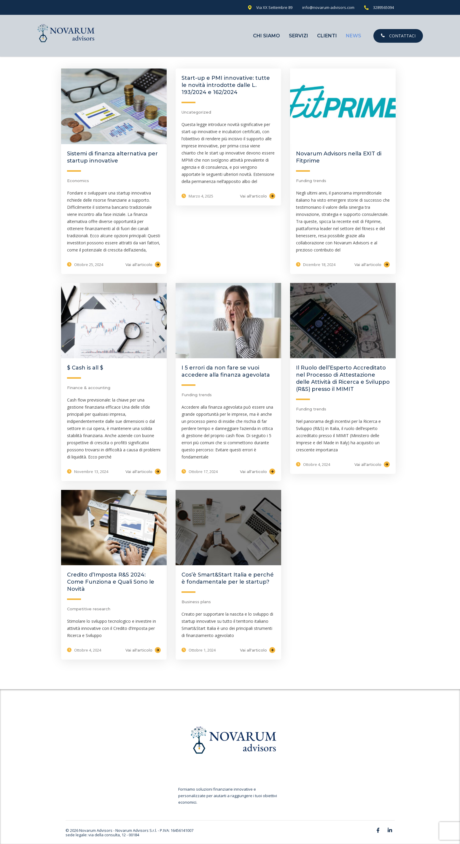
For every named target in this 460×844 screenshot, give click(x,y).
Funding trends (311, 180)
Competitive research (88, 608)
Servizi (298, 36)
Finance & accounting (88, 387)
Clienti (327, 36)
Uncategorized (196, 112)
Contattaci (398, 36)
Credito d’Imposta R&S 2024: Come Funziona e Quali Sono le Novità (110, 581)
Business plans (196, 601)
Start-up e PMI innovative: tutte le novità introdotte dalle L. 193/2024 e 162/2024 (226, 85)
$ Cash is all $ (85, 367)
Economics (78, 180)
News (353, 36)
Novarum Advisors (95, 830)
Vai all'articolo (143, 264)
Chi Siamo (266, 36)
